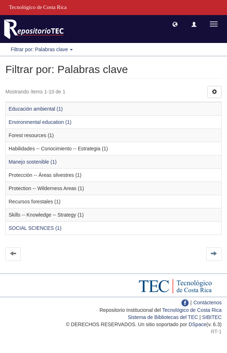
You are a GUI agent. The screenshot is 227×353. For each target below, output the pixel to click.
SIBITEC (212, 317)
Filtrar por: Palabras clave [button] (42, 49)
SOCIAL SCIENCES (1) (35, 228)
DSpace (198, 324)
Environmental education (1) (40, 122)
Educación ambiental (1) (36, 109)
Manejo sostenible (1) (33, 162)
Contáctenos (207, 302)
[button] (175, 24)
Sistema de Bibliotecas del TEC (163, 317)
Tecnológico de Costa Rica (192, 310)
